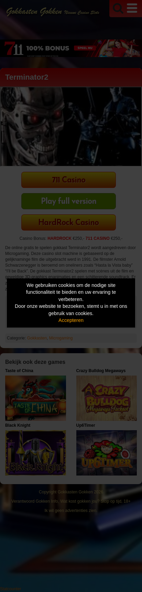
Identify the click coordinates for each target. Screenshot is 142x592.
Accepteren (71, 320)
